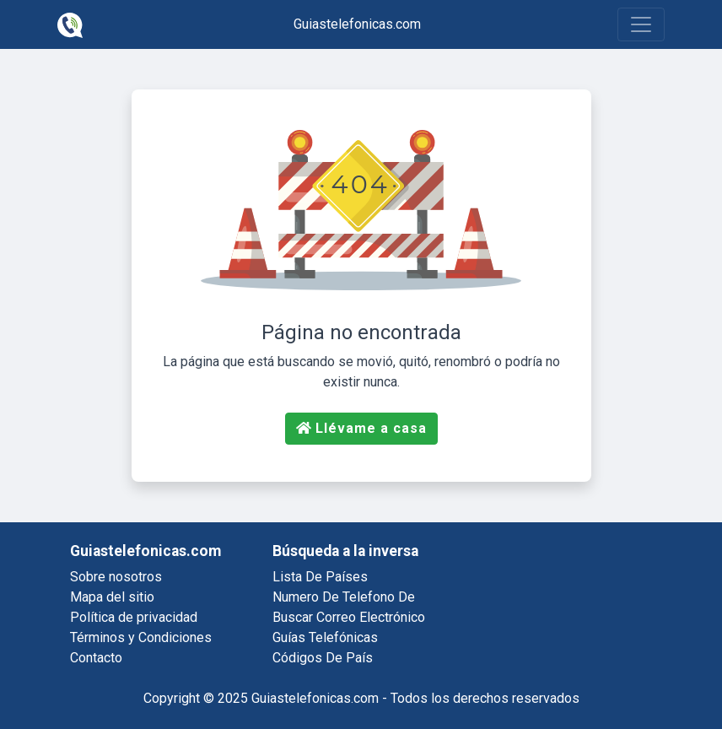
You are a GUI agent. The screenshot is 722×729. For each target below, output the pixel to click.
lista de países (320, 577)
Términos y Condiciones (141, 637)
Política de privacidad (133, 617)
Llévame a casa (361, 428)
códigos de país (322, 658)
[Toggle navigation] (641, 24)
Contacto (96, 658)
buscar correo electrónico (348, 617)
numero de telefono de (343, 597)
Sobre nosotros (116, 577)
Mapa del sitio (112, 597)
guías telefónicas (325, 637)
